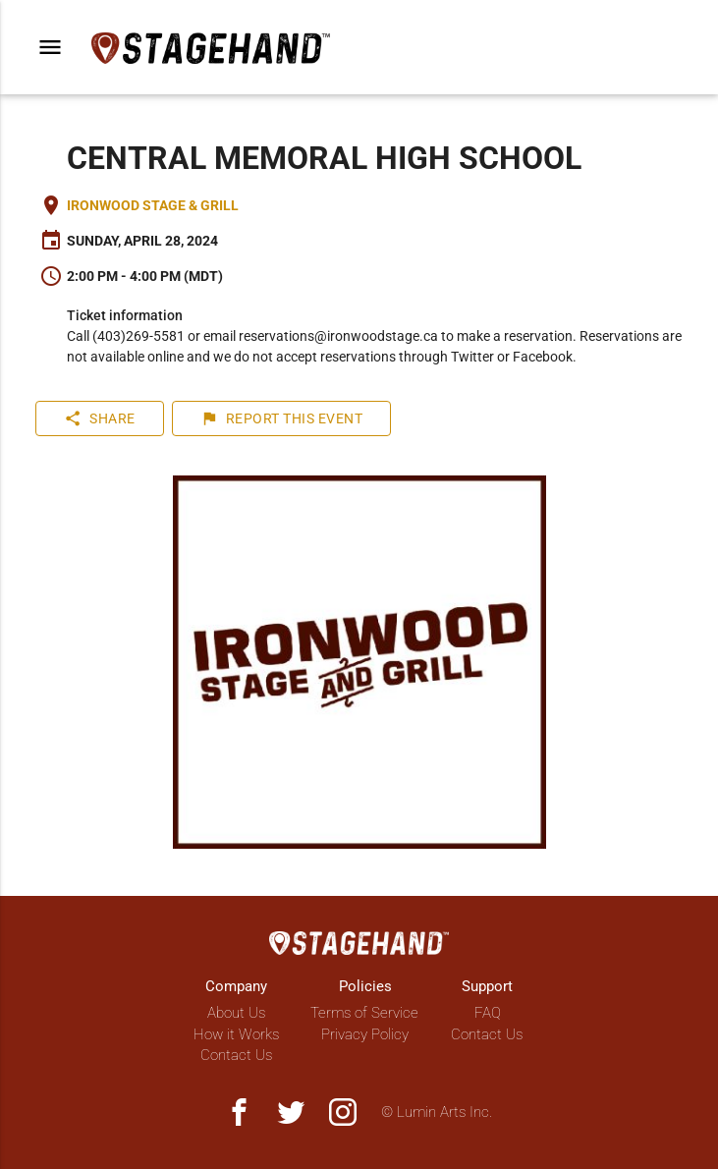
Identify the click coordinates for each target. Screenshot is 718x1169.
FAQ (487, 1013)
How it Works (236, 1034)
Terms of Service (364, 1013)
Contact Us (236, 1055)
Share (100, 418)
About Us (236, 1013)
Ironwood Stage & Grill (153, 205)
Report (281, 418)
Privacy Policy (365, 1034)
